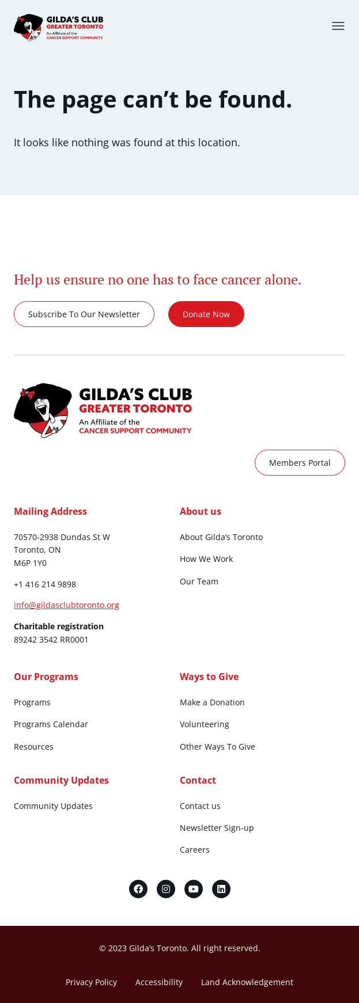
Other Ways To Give (217, 746)
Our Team (199, 581)
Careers (195, 849)
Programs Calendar (51, 724)
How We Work (206, 558)
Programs (32, 702)
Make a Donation (212, 702)
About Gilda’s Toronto (221, 536)
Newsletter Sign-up (217, 827)
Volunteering (204, 724)
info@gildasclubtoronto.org (66, 604)
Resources (34, 746)
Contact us (200, 805)
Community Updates (53, 805)
